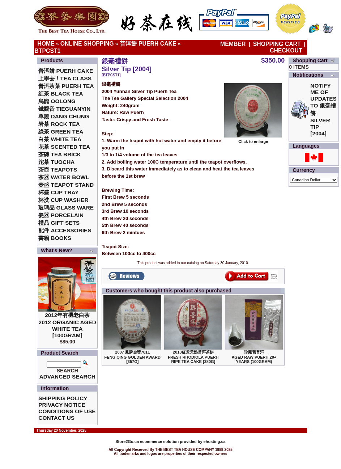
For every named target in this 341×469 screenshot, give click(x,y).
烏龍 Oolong (57, 101)
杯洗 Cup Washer (63, 200)
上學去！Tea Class (64, 78)
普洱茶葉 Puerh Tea (66, 86)
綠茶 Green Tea (60, 131)
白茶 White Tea (59, 139)
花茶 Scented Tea (64, 147)
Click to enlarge (253, 140)
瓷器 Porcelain (61, 215)
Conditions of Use (66, 411)
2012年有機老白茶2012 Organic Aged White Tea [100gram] (67, 325)
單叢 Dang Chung (63, 116)
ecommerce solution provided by (159, 441)
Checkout (286, 50)
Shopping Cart (277, 44)
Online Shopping (87, 44)
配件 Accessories (64, 230)
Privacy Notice (61, 405)
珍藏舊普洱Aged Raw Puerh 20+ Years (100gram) (253, 357)
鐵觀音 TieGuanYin (64, 109)
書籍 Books (54, 238)
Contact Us (56, 418)
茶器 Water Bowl (63, 177)
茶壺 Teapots (57, 169)
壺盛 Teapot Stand (66, 185)
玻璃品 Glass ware (66, 207)
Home (46, 44)
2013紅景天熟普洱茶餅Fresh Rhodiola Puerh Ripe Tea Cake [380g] (193, 357)
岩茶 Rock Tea (59, 124)
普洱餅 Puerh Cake (148, 44)
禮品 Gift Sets (59, 223)
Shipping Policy (62, 398)
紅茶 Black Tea (60, 93)
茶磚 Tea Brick (59, 154)
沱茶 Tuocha (56, 162)
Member (233, 44)
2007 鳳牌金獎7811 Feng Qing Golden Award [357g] (133, 357)
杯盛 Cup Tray (58, 192)
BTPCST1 (47, 51)
